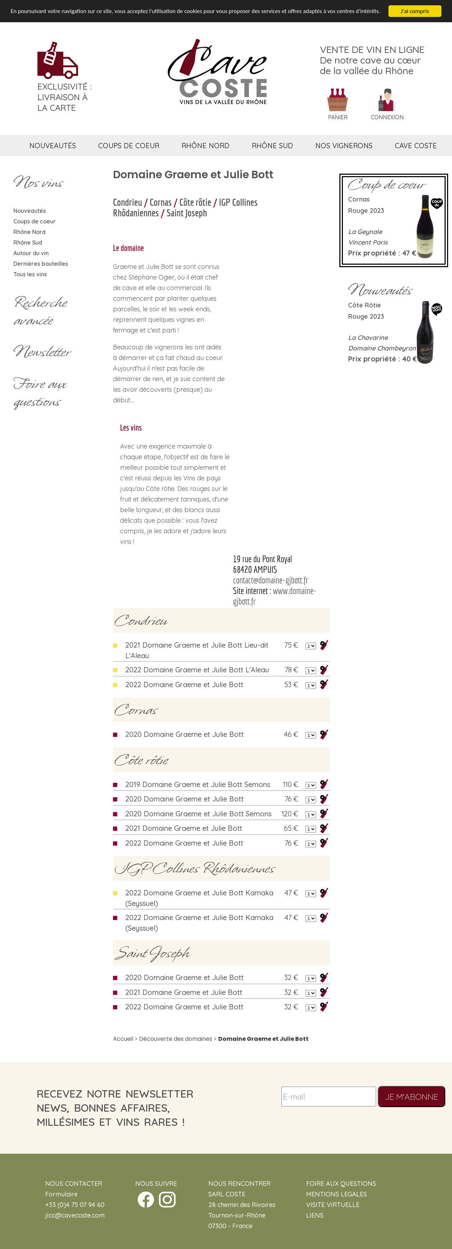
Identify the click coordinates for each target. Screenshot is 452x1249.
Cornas (161, 202)
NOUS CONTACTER (73, 1183)
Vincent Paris (368, 242)
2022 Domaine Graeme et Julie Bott (184, 684)
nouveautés (52, 145)
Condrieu (127, 202)
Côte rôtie (195, 202)
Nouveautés (29, 210)
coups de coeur (128, 145)
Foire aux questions (39, 392)
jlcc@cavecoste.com (75, 1215)
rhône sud (272, 145)
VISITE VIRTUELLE (332, 1205)
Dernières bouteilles (40, 263)
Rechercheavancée (40, 311)
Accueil (123, 1039)
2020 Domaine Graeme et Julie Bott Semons (198, 813)
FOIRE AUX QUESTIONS (341, 1183)
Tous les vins (30, 274)
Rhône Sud (27, 242)
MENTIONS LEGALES (336, 1194)
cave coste (416, 145)
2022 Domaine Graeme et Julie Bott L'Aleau (197, 669)
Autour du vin (31, 253)
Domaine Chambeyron (382, 348)
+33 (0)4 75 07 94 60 (75, 1205)
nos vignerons (344, 145)
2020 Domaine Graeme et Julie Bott (184, 734)
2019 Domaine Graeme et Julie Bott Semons (197, 784)
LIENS (314, 1215)
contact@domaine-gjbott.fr (270, 580)
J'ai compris (415, 11)
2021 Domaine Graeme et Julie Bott (183, 828)
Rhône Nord (29, 231)
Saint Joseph (187, 212)
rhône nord (206, 145)
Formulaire (61, 1194)
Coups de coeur (34, 221)
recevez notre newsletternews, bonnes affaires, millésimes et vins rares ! (115, 1108)
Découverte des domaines (175, 1039)
